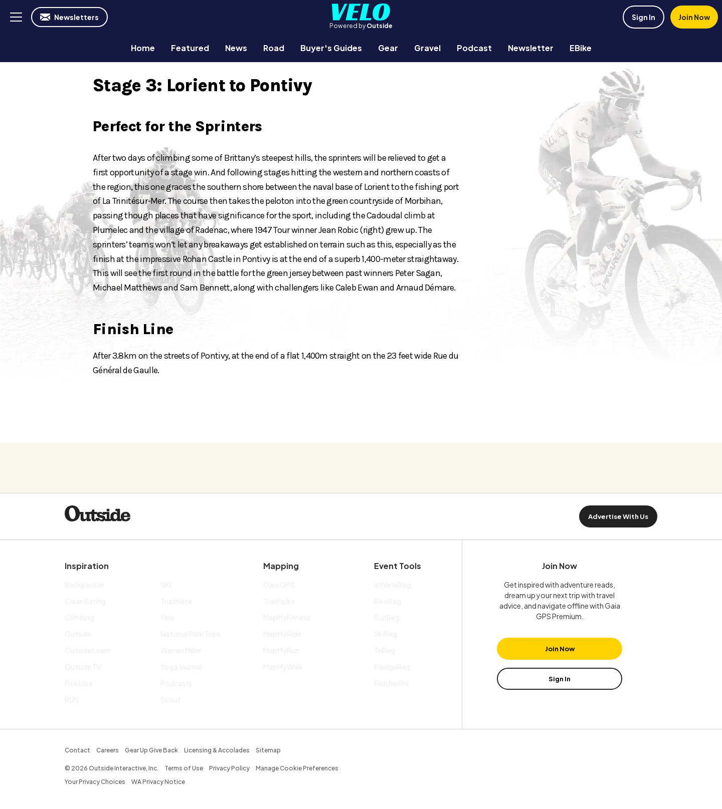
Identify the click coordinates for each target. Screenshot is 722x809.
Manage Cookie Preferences (297, 768)
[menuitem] (143, 48)
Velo (361, 12)
